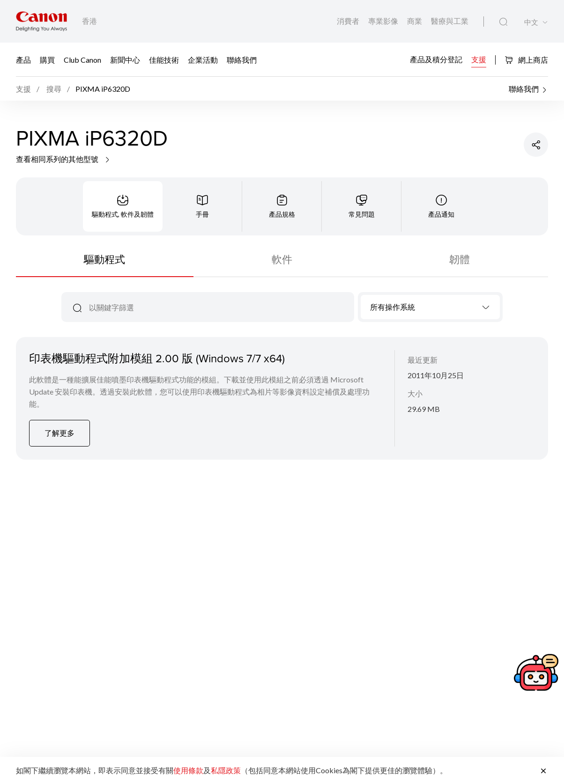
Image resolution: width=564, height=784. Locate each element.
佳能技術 (164, 59)
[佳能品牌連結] (41, 21)
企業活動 (203, 59)
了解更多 (59, 432)
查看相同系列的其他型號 (63, 158)
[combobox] (430, 307)
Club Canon (82, 59)
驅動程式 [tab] (104, 259)
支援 (478, 58)
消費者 (349, 20)
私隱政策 (226, 770)
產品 (23, 59)
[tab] (123, 206)
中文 (531, 22)
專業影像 (384, 20)
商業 (415, 20)
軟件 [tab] (282, 259)
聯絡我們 (242, 59)
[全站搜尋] (503, 22)
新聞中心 (125, 59)
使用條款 (188, 770)
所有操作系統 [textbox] (392, 306)
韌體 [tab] (459, 259)
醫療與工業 (449, 20)
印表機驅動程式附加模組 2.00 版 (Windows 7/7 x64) (157, 358)
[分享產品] (536, 144)
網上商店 (526, 59)
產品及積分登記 (436, 58)
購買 (47, 59)
